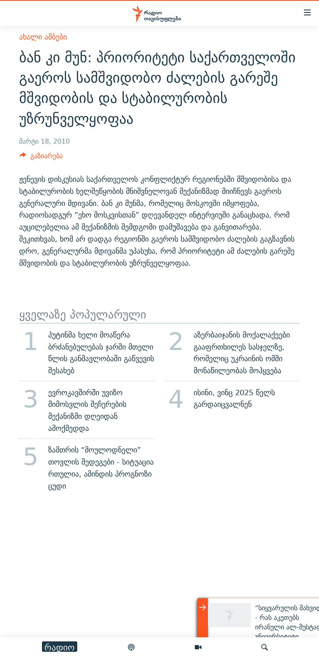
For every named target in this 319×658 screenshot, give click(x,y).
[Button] (41, 158)
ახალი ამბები (43, 36)
